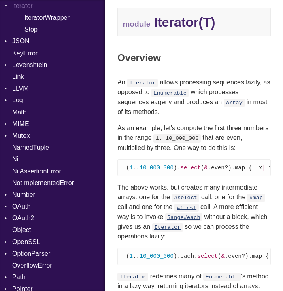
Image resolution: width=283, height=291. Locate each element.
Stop (31, 29)
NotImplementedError (43, 182)
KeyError (25, 53)
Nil (16, 159)
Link (18, 76)
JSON (21, 41)
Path (19, 277)
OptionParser (31, 253)
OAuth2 (23, 218)
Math (19, 112)
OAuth (21, 206)
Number (23, 194)
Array (234, 103)
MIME (20, 123)
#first (186, 208)
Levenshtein (29, 64)
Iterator (143, 83)
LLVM (20, 88)
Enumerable (170, 93)
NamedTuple (30, 147)
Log (17, 100)
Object (21, 229)
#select (185, 198)
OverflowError (32, 265)
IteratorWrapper (47, 17)
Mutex (21, 135)
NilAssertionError (36, 171)
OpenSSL (26, 241)
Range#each (183, 218)
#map (256, 198)
